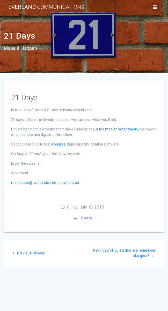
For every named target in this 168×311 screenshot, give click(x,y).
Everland (46, 7)
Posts (86, 218)
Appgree (58, 144)
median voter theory (121, 129)
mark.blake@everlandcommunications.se (45, 183)
